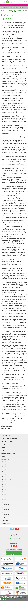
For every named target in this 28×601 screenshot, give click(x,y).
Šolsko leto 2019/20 (6, 477)
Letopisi (3, 456)
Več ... (18, 597)
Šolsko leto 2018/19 (6, 479)
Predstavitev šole (6, 435)
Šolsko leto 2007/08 (6, 507)
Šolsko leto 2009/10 (6, 502)
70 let (21, 7)
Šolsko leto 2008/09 (6, 504)
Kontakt (20, 1)
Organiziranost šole (6, 441)
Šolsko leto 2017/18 (21, 10)
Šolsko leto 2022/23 (6, 469)
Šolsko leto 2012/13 (6, 494)
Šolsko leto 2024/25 (6, 464)
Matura (3, 444)
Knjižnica (3, 517)
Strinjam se (3, 599)
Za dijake (2, 7)
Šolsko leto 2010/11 (6, 499)
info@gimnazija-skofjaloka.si (14, 541)
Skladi (3, 447)
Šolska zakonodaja (6, 523)
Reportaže (16, 4)
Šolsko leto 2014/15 (6, 489)
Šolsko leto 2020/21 (6, 474)
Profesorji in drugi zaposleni (9, 438)
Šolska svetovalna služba (8, 453)
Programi (5, 4)
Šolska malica (11, 554)
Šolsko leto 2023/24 (6, 467)
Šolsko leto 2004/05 (6, 514)
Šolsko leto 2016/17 (6, 484)
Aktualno (21, 4)
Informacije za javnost (7, 520)
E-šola (9, 551)
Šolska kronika (12, 10)
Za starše (8, 7)
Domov (2, 10)
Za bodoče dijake (15, 7)
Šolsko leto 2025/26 (6, 462)
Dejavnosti (10, 4)
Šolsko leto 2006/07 (6, 509)
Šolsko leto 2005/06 (6, 512)
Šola (1, 4)
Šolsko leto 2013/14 (6, 492)
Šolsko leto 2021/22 (6, 472)
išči (26, 8)
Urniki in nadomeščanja (13, 549)
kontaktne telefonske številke (14, 538)
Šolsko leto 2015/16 (6, 487)
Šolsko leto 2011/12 (6, 497)
